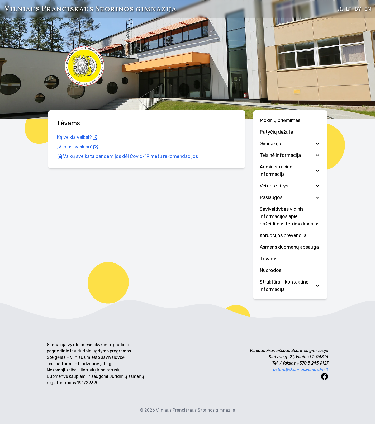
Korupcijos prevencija (283, 235)
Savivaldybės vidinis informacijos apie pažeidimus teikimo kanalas (289, 216)
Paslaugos (290, 197)
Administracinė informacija (290, 170)
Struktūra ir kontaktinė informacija (290, 285)
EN (367, 9)
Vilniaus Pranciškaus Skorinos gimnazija (90, 9)
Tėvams (268, 259)
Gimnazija (290, 143)
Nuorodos (270, 270)
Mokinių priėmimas (280, 120)
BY (358, 9)
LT (349, 9)
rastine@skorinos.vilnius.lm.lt (300, 369)
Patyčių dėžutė (276, 132)
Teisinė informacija (290, 155)
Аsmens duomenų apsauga (289, 247)
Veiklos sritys (290, 186)
